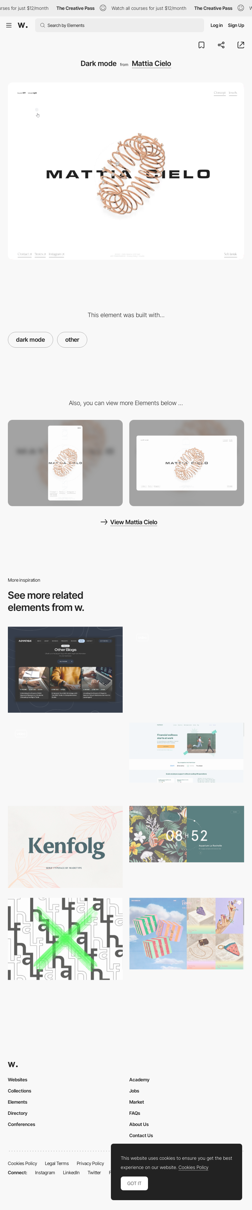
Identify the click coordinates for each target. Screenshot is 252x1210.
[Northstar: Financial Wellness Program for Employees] (186, 753)
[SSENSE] (65, 759)
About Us (139, 1124)
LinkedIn (71, 1172)
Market (136, 1102)
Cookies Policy (22, 1163)
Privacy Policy (90, 1163)
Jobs (134, 1090)
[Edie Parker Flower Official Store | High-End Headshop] (186, 933)
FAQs (134, 1113)
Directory (18, 1113)
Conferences (21, 1124)
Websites (17, 1079)
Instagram (45, 1172)
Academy (139, 1079)
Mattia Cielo (151, 63)
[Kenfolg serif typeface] (65, 847)
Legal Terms (57, 1163)
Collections (19, 1090)
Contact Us (141, 1135)
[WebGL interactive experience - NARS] (186, 668)
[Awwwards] (23, 25)
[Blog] (65, 670)
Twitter (94, 1172)
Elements (17, 1102)
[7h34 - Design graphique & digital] (186, 834)
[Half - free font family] (65, 939)
